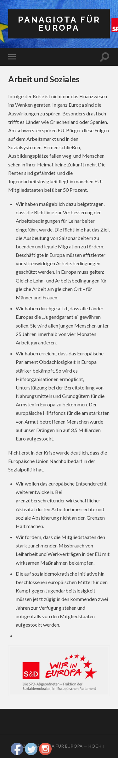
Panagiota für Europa (59, 24)
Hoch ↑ (96, 746)
